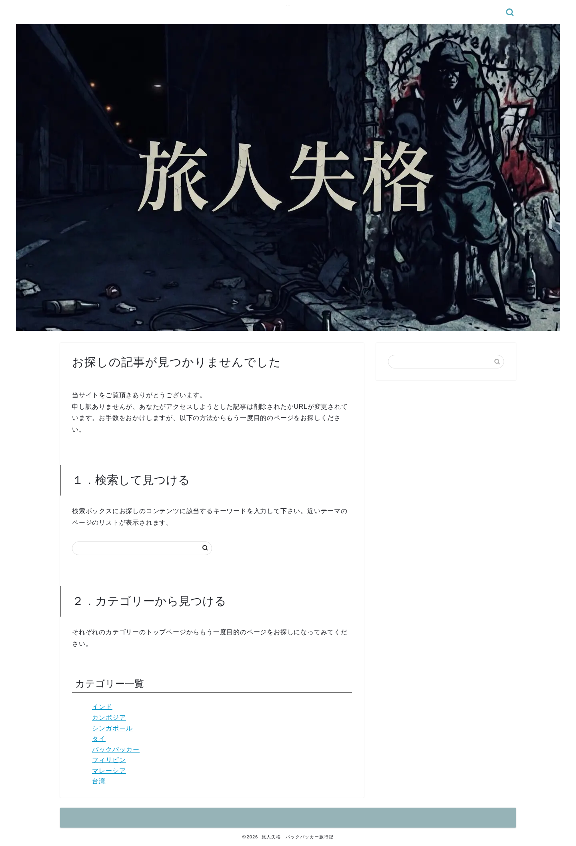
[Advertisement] (446, 444)
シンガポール (112, 728)
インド (102, 706)
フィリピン (109, 759)
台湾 (99, 781)
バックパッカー (116, 749)
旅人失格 (288, 5)
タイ (99, 738)
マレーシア (109, 770)
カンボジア (109, 717)
